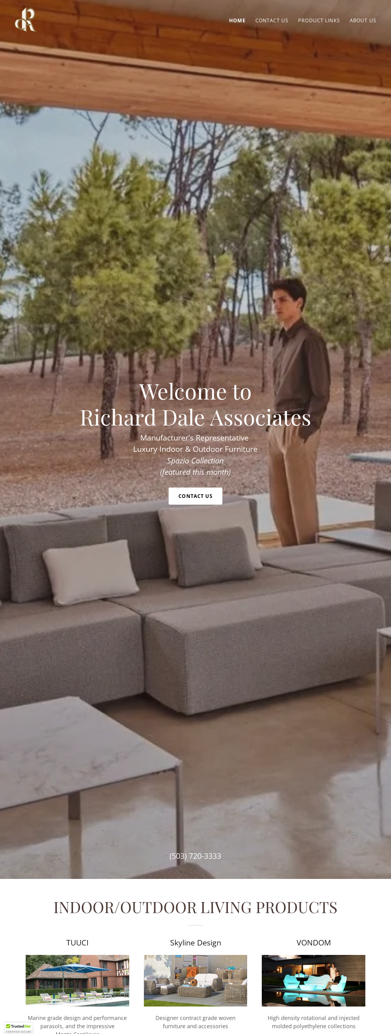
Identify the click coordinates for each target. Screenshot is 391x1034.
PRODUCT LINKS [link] (319, 20)
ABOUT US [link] (363, 20)
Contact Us (195, 496)
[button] (19, 1028)
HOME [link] (237, 20)
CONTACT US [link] (271, 20)
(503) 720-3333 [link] (195, 856)
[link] (26, 19)
